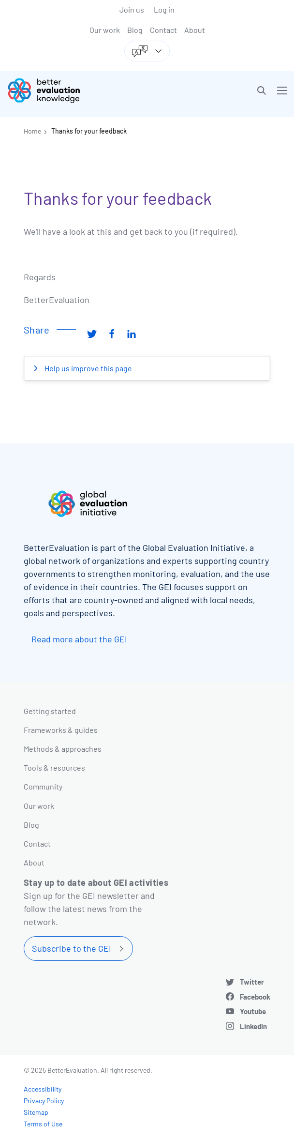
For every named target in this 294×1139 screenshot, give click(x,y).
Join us (131, 9)
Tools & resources (54, 767)
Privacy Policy (44, 1100)
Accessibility (42, 1089)
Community (43, 786)
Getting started (50, 710)
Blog (135, 29)
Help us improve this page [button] (87, 368)
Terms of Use (43, 1124)
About (194, 29)
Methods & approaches (63, 748)
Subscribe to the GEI (71, 948)
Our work (104, 29)
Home (32, 131)
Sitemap (36, 1112)
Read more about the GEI (79, 639)
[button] (261, 90)
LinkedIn (253, 1026)
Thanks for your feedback (89, 131)
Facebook (255, 996)
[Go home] (80, 90)
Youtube (253, 1011)
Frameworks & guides (61, 729)
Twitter (252, 981)
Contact (163, 29)
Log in (164, 9)
